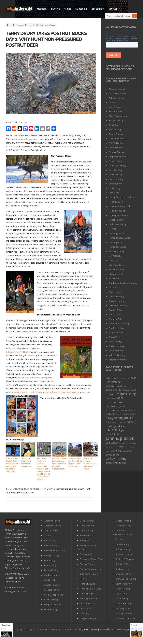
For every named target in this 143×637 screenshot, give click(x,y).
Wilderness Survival (118, 359)
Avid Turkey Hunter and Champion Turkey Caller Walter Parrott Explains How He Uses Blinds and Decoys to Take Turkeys (44, 468)
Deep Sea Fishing (117, 165)
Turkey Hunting (116, 346)
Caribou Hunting (117, 138)
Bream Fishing (116, 134)
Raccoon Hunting (117, 301)
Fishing (67, 9)
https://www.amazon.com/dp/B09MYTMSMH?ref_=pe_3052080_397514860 (42, 392)
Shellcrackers (115, 314)
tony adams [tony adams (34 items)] (119, 447)
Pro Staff (113, 287)
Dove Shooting (116, 179)
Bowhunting (115, 129)
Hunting (55, 9)
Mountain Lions (116, 273)
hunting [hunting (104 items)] (131, 422)
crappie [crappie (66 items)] (109, 394)
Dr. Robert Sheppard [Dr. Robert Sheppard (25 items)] (124, 410)
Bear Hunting (115, 111)
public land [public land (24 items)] (110, 447)
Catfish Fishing (116, 143)
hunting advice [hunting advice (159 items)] (115, 426)
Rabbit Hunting (116, 296)
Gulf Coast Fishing (117, 224)
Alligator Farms (116, 97)
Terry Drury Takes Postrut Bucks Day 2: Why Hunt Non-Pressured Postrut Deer (47, 39)
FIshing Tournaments (119, 215)
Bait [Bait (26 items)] (127, 378)
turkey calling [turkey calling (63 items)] (112, 454)
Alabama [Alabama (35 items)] (109, 378)
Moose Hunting (116, 269)
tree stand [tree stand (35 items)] (110, 451)
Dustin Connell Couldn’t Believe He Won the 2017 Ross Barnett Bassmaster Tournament (12, 464)
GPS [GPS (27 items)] (116, 422)
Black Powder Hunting (120, 116)
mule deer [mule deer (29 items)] (132, 443)
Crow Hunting (115, 161)
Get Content (98, 9)
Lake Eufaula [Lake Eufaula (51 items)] (112, 442)
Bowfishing (114, 125)
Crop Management (118, 156)
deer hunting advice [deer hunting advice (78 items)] (116, 406)
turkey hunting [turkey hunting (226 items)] (116, 458)
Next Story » (136, 625)
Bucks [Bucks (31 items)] (127, 390)
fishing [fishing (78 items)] (109, 418)
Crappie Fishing (116, 152)
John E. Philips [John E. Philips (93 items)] (114, 434)
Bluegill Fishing (116, 120)
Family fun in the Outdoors (122, 197)
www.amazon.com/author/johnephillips (34, 377)
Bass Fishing (115, 106)
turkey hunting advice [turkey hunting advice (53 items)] (116, 462)
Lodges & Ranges (117, 264)
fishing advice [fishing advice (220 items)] (123, 418)
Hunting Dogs (115, 242)
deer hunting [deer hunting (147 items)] (114, 402)
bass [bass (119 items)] (133, 377)
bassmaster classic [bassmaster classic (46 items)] (114, 386)
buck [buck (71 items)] (121, 389)
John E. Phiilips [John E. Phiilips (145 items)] (115, 430)
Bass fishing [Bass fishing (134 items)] (113, 382)
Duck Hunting (115, 183)
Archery (112, 102)
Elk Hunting (114, 188)
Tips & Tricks (115, 337)
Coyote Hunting (116, 147)
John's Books (115, 255)
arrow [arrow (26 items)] (123, 378)
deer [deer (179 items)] (120, 398)
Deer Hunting (38, 25)
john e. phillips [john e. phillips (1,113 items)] (120, 438)
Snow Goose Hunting (119, 323)
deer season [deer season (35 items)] (111, 410)
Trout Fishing (115, 341)
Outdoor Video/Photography (123, 282)
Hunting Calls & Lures (119, 237)
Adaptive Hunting (117, 93)
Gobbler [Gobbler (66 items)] (110, 422)
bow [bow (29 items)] (125, 386)
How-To (112, 228)
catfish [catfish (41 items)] (133, 390)
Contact (112, 9)
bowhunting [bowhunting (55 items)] (111, 389)
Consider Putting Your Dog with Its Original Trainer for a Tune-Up (74, 462)
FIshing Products (117, 210)
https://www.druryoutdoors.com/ (28, 139)
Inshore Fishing (116, 251)
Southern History (117, 328)
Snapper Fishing (117, 319)
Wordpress (116, 628)
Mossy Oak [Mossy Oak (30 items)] (123, 443)
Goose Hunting (116, 219)
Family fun (114, 192)
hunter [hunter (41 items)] (123, 422)
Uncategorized (116, 350)
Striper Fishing (116, 332)
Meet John (42, 9)
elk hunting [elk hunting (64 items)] (111, 413)
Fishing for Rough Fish (120, 206)
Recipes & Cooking (118, 305)
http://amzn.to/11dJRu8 (17, 352)
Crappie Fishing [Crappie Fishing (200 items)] (125, 394)
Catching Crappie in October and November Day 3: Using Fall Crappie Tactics (59, 463)
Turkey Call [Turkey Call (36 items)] (127, 451)
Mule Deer (114, 278)
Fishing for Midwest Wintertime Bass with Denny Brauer (89, 463)
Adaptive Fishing (117, 88)
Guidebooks (81, 9)
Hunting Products (117, 246)
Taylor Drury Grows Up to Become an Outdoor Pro (26, 462)
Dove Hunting (115, 174)
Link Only (113, 260)
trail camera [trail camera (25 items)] (129, 447)
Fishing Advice (116, 201)
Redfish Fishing (116, 310)
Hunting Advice (49, 25)
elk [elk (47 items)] (134, 410)
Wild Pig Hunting (117, 355)
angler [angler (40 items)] (117, 378)
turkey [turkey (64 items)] (118, 450)
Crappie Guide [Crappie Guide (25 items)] (111, 398)
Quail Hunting (115, 292)
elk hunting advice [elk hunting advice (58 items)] (127, 413)
